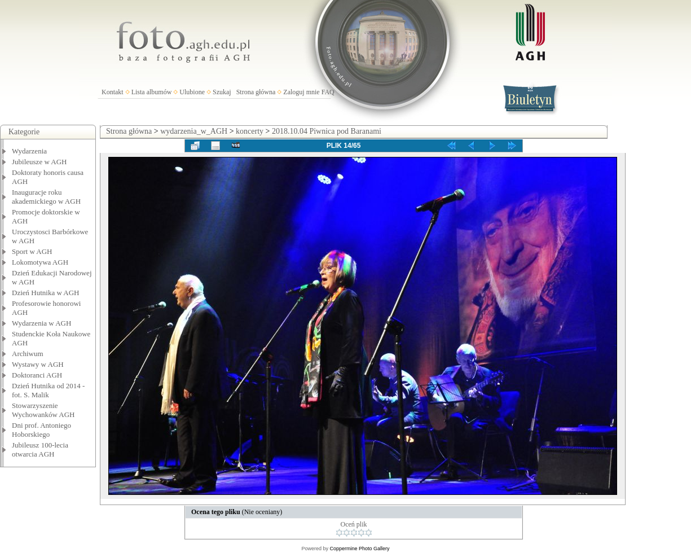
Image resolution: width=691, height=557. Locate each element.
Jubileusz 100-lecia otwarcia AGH (40, 449)
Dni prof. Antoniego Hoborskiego (41, 429)
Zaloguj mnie (301, 92)
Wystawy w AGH (38, 364)
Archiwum (27, 353)
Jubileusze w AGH (39, 161)
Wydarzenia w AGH (41, 323)
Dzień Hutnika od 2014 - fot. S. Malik (48, 390)
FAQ (328, 92)
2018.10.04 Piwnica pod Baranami (326, 131)
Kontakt (113, 92)
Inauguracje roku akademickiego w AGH (46, 196)
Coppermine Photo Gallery (359, 548)
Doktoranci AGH (37, 375)
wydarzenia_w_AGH (193, 131)
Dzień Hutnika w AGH (46, 292)
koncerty (249, 131)
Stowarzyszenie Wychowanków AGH (43, 410)
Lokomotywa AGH (40, 262)
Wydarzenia (29, 151)
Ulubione (192, 92)
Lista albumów (151, 92)
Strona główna (256, 92)
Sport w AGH (32, 251)
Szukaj (222, 92)
